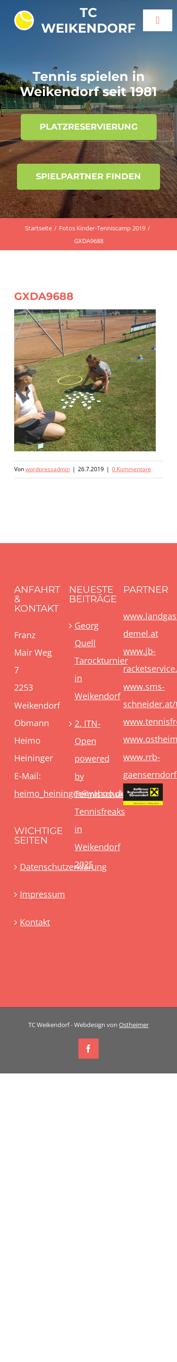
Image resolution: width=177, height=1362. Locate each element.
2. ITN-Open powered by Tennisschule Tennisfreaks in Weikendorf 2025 (89, 794)
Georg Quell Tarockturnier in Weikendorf (89, 661)
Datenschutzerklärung (34, 866)
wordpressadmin (47, 469)
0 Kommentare (131, 469)
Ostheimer (134, 1024)
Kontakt (34, 922)
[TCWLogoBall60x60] (24, 14)
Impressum (34, 894)
